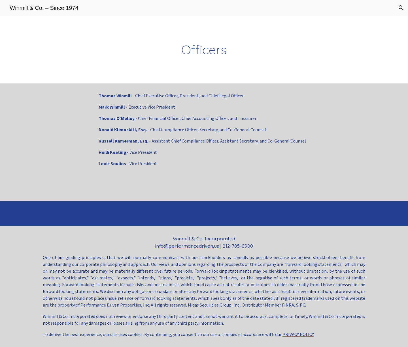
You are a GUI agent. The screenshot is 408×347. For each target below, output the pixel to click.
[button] (401, 8)
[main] (204, 49)
